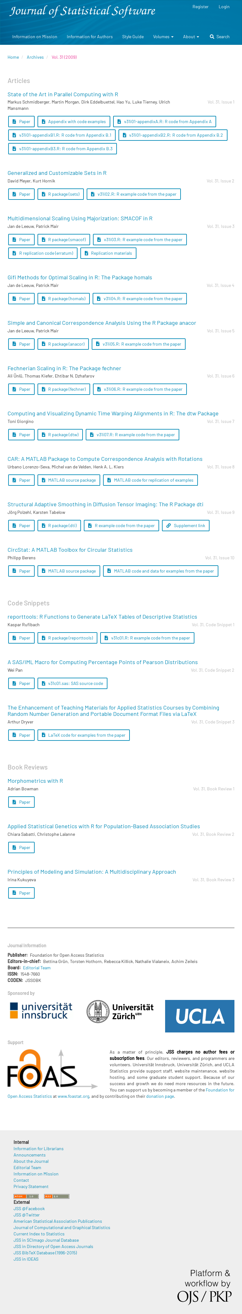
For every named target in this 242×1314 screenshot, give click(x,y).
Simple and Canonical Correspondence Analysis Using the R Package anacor (102, 322)
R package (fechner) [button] (64, 389)
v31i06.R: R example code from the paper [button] (139, 389)
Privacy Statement (31, 1186)
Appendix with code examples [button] (74, 121)
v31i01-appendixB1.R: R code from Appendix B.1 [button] (62, 135)
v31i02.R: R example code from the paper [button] (133, 194)
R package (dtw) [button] (60, 434)
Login (224, 6)
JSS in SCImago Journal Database (46, 1240)
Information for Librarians (39, 1148)
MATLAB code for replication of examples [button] (150, 480)
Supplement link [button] (185, 525)
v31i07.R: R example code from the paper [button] (132, 434)
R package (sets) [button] (61, 194)
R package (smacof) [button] (64, 239)
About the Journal (31, 1161)
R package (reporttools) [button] (67, 637)
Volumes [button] (163, 36)
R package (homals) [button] (64, 298)
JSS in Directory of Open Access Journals (53, 1246)
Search (220, 36)
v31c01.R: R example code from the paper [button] (147, 637)
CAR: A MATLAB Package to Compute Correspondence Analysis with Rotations (105, 458)
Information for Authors (90, 36)
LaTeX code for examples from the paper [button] (84, 735)
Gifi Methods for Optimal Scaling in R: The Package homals (80, 277)
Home (13, 57)
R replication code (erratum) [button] (43, 253)
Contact (21, 1180)
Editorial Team (37, 967)
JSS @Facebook (29, 1208)
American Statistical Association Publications (58, 1221)
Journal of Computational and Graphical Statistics (62, 1227)
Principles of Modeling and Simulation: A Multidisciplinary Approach (92, 871)
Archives (35, 57)
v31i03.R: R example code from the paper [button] (139, 239)
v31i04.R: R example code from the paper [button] (139, 298)
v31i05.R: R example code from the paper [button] (138, 344)
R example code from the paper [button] (121, 525)
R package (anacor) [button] (63, 344)
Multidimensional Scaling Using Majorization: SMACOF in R (80, 218)
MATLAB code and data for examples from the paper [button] (160, 571)
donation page (160, 1096)
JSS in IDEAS (26, 1259)
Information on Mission (34, 36)
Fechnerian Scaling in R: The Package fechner (64, 368)
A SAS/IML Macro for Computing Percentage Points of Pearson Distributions (103, 661)
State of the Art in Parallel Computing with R (63, 94)
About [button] (191, 36)
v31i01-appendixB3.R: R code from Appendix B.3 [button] (62, 148)
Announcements (30, 1154)
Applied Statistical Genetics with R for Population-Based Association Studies (104, 826)
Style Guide (133, 36)
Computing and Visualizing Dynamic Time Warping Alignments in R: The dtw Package (113, 413)
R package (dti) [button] (59, 525)
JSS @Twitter (27, 1214)
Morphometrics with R (35, 780)
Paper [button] (21, 121)
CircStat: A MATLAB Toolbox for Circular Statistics (70, 549)
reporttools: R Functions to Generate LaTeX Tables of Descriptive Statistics (102, 616)
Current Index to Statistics (39, 1233)
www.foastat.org (73, 1096)
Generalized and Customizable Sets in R (57, 172)
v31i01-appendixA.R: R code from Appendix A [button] (165, 121)
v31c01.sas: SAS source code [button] (72, 683)
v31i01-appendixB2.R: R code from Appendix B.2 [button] (173, 135)
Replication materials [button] (108, 253)
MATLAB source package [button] (69, 480)
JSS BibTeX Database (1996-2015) (45, 1252)
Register (201, 6)
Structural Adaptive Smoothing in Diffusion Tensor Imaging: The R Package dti (106, 504)
